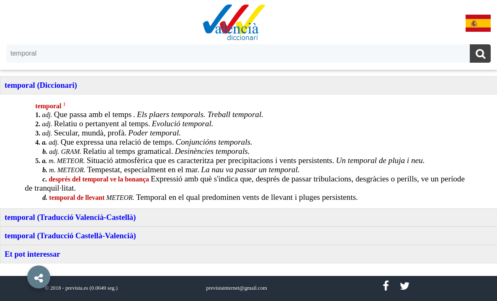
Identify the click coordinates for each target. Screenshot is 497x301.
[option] (248, 150)
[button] (21, 258)
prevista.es (76, 288)
